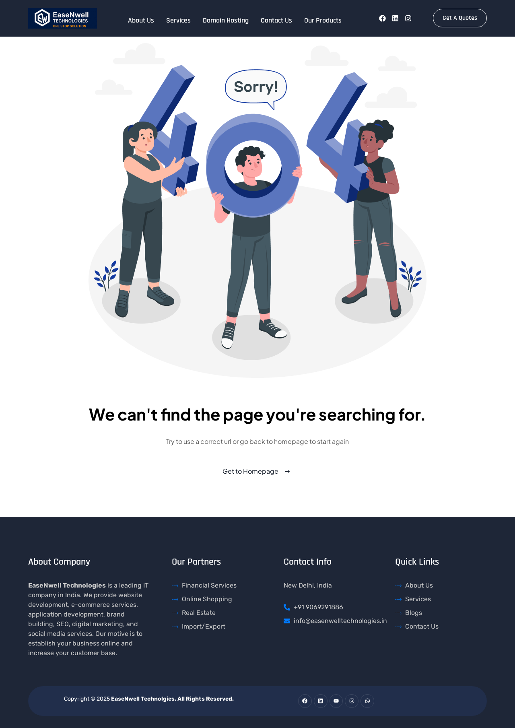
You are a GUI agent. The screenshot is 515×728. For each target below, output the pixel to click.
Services (178, 20)
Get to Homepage (250, 471)
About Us (141, 20)
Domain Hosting (226, 20)
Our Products (323, 20)
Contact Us (276, 20)
